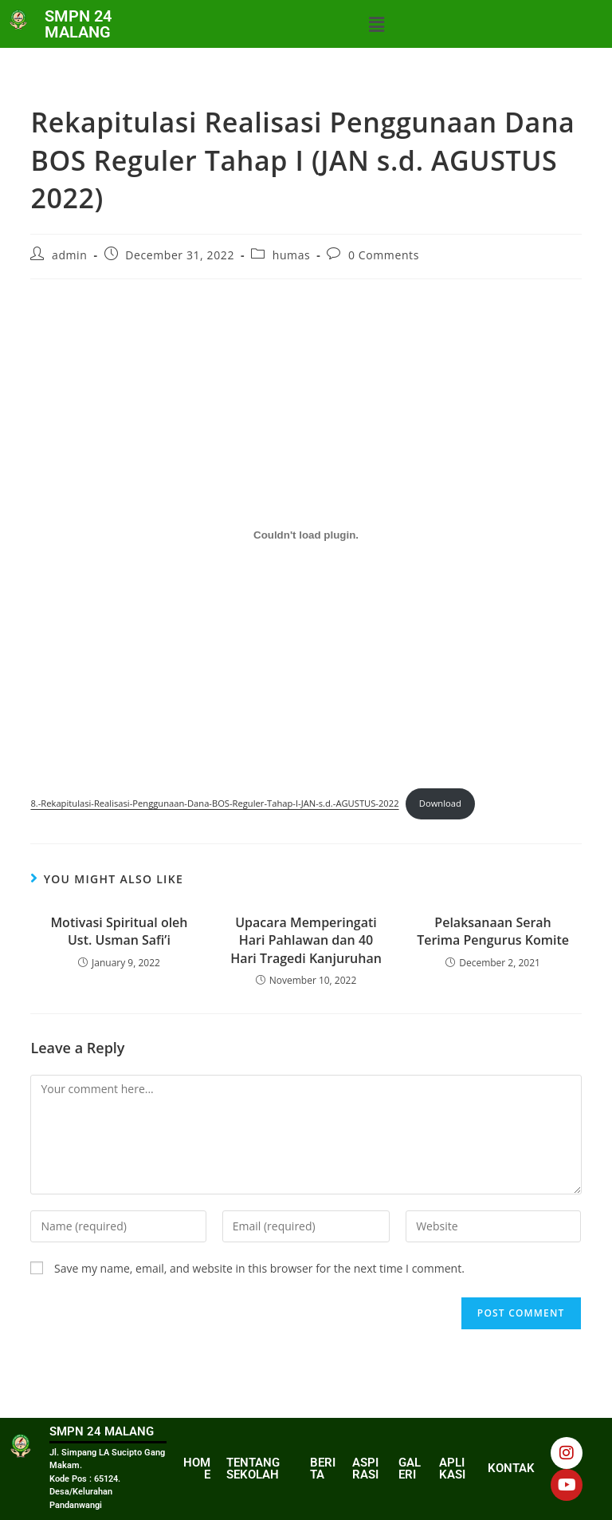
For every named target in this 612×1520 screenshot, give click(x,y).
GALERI (409, 1468)
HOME (196, 1468)
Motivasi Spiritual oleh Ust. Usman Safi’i (118, 931)
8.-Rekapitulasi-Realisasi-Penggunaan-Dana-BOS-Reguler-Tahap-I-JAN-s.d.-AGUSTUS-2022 (214, 803)
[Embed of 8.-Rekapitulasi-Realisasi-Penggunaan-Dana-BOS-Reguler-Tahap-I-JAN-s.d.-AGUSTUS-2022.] (305, 534)
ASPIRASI (365, 1468)
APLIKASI (452, 1468)
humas (292, 255)
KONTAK (511, 1468)
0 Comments (383, 255)
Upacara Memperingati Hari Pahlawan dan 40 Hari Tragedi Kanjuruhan (306, 940)
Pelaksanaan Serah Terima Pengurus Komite (493, 931)
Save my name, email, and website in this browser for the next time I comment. (259, 1268)
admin (69, 255)
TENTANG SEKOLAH (253, 1468)
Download (440, 803)
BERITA (322, 1468)
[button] (376, 24)
